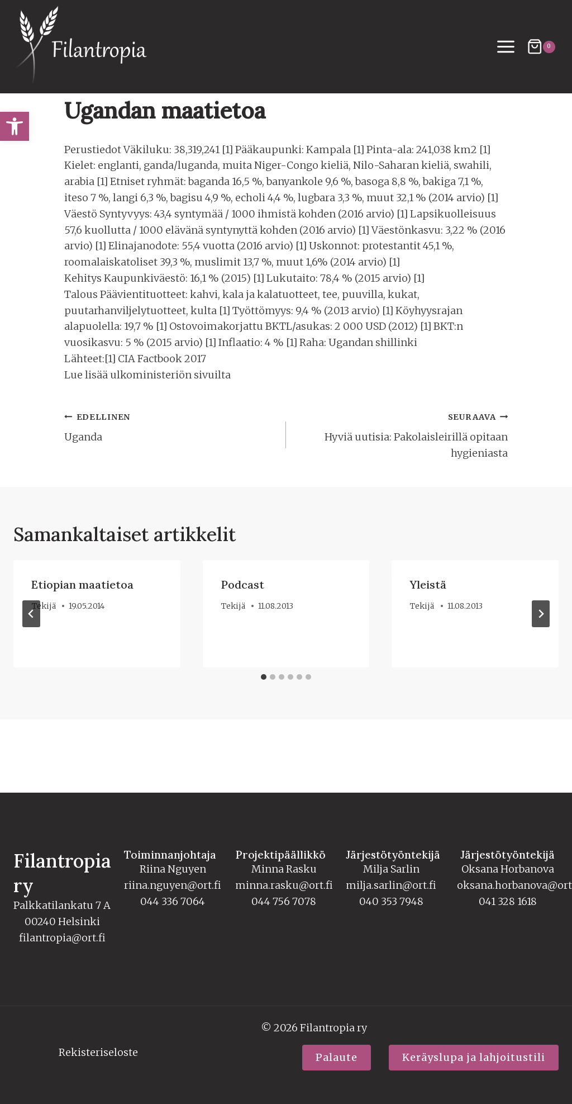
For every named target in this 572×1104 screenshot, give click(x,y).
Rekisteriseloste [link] (98, 1052)
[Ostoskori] (541, 46)
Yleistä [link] (427, 631)
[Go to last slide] (31, 660)
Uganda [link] (170, 472)
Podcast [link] (242, 631)
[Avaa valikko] (506, 47)
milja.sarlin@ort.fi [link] (391, 885)
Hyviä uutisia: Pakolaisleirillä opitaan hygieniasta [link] (402, 480)
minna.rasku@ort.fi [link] (284, 885)
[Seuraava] (541, 660)
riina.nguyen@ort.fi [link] (172, 885)
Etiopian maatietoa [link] (82, 631)
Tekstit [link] (133, 126)
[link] (14, 126)
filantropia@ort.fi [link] (62, 937)
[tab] (263, 723)
